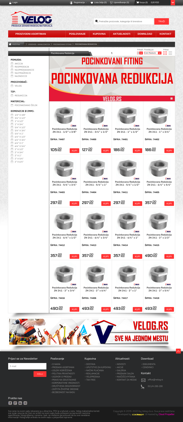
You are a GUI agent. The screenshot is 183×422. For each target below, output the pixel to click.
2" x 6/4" (19, 162)
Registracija (79, 2)
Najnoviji (21, 76)
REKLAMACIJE (93, 373)
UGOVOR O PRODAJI (62, 377)
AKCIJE (120, 367)
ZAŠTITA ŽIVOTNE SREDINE (65, 389)
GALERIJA (121, 370)
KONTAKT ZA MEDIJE (127, 380)
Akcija (19, 64)
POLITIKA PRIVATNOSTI (63, 373)
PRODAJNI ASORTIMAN (63, 367)
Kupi (74, 150)
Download (145, 33)
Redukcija (21, 96)
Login (15, 2)
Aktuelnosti (121, 33)
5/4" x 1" (19, 134)
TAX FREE (90, 380)
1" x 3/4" (19, 124)
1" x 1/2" (19, 121)
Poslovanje (77, 33)
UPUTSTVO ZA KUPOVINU (98, 367)
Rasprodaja (22, 67)
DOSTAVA (90, 364)
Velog (18, 86)
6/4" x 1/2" (20, 137)
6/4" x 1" (19, 143)
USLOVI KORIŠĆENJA (62, 370)
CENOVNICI (148, 367)
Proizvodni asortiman (30, 33)
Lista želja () (100, 2)
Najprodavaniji (24, 70)
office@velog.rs (155, 379)
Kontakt (165, 33)
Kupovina (99, 33)
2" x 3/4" (19, 153)
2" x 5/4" (19, 159)
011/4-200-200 (155, 386)
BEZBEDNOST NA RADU (63, 392)
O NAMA (56, 364)
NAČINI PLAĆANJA (95, 370)
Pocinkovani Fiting (62, 44)
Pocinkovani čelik (26, 105)
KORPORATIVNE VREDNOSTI (66, 383)
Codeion (140, 414)
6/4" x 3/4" (20, 140)
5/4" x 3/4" (20, 131)
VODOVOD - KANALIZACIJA (39, 44)
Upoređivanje (121, 2)
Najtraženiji (23, 73)
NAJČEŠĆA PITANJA (126, 377)
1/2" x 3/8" (20, 115)
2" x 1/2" (19, 149)
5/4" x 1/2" (20, 128)
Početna (16, 44)
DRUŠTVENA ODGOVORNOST (66, 386)
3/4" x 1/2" (20, 118)
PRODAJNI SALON (125, 373)
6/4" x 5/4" (20, 146)
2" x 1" (18, 156)
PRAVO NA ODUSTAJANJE (64, 380)
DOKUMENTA (149, 364)
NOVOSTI (121, 364)
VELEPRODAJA (93, 377)
